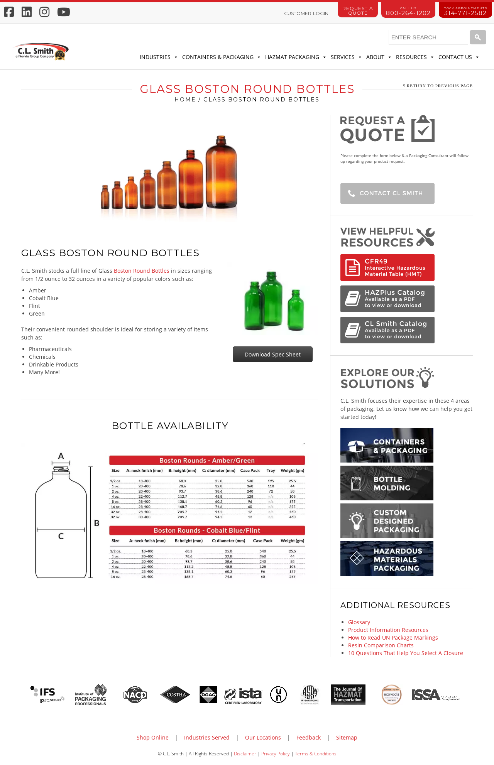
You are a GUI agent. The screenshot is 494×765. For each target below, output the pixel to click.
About (379, 57)
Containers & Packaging (221, 57)
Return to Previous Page (440, 85)
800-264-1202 (408, 11)
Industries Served (207, 737)
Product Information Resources (388, 629)
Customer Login (306, 13)
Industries (159, 57)
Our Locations (263, 737)
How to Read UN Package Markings (393, 637)
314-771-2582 (465, 11)
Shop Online (153, 737)
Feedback (308, 737)
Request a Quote (357, 10)
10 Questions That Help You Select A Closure (405, 653)
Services (346, 57)
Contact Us (459, 57)
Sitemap (346, 737)
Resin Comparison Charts (381, 645)
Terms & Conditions (316, 753)
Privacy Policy (275, 753)
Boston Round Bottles (141, 270)
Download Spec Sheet (273, 354)
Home (185, 99)
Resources (415, 57)
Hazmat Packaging (296, 57)
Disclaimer (245, 753)
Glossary (359, 622)
